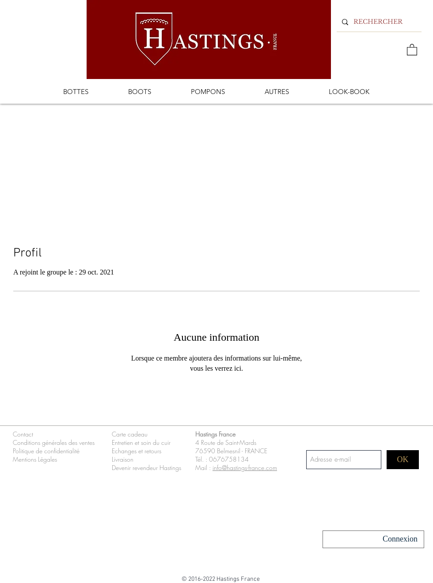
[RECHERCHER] (378, 21)
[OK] (403, 459)
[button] (412, 49)
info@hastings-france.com (245, 467)
